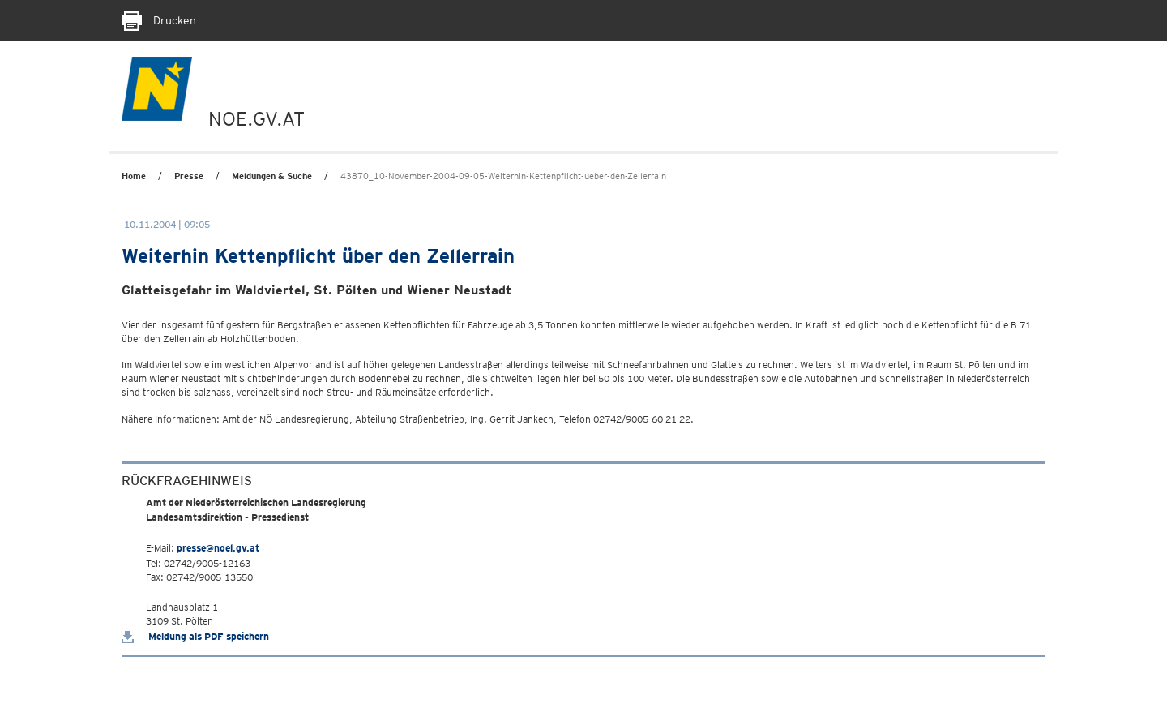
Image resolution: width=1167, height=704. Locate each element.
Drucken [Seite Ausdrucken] (159, 20)
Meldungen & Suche (272, 176)
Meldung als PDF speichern (195, 636)
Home (134, 176)
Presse (188, 176)
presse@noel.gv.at (218, 548)
